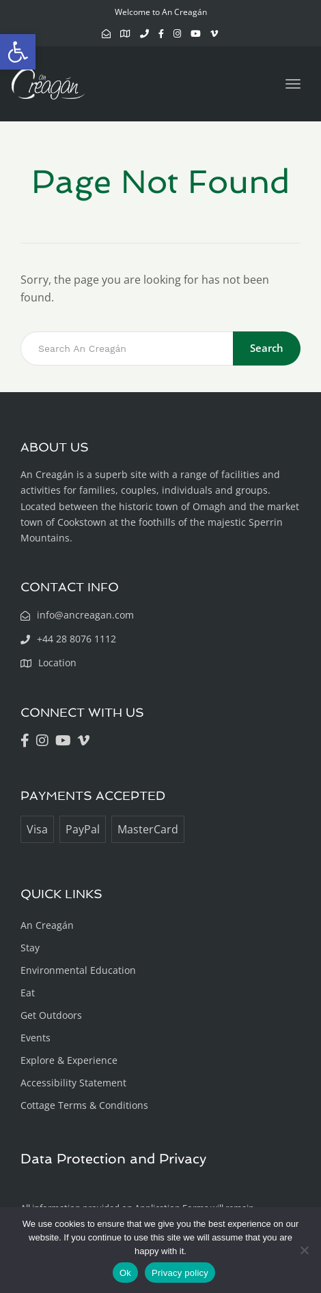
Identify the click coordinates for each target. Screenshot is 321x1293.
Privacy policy (180, 1273)
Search (266, 348)
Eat (27, 992)
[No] (304, 1250)
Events (35, 1037)
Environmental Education (78, 970)
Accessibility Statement (73, 1082)
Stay (30, 947)
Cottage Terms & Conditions (84, 1105)
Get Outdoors (51, 1015)
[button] (18, 52)
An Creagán (47, 925)
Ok (125, 1273)
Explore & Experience (68, 1060)
